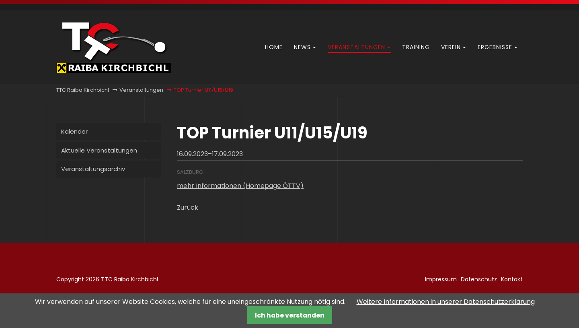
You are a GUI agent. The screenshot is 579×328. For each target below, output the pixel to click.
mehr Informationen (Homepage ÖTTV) (240, 185)
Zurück (187, 207)
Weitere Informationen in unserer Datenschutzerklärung (446, 301)
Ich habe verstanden (289, 315)
